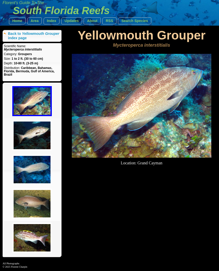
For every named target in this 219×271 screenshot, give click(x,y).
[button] (17, 20)
